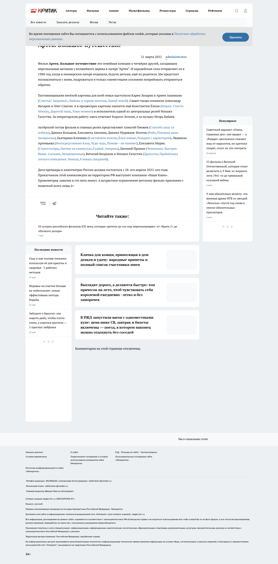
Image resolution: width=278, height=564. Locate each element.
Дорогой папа (60, 111)
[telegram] (55, 203)
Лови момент (82, 111)
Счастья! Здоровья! (53, 101)
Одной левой (117, 101)
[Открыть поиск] (236, 10)
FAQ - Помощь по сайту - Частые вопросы (136, 452)
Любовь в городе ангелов (87, 101)
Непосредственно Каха (73, 143)
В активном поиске (102, 138)
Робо (152, 133)
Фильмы (93, 10)
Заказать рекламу (67, 22)
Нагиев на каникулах (76, 148)
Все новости (38, 22)
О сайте (74, 452)
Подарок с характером (153, 138)
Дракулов (151, 154)
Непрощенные (72, 154)
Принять (235, 37)
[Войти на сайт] (245, 10)
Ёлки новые (127, 138)
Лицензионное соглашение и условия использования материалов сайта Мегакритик (89, 460)
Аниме (114, 10)
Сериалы (192, 10)
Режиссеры (168, 10)
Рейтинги (215, 10)
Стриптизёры (49, 148)
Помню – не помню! (122, 143)
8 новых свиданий (93, 159)
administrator (176, 57)
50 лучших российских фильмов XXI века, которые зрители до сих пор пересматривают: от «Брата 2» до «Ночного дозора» (112, 231)
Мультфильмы (139, 10)
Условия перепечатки (36, 456)
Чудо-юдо (98, 143)
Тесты (112, 22)
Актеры (71, 10)
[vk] (43, 203)
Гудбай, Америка (105, 148)
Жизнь (94, 22)
